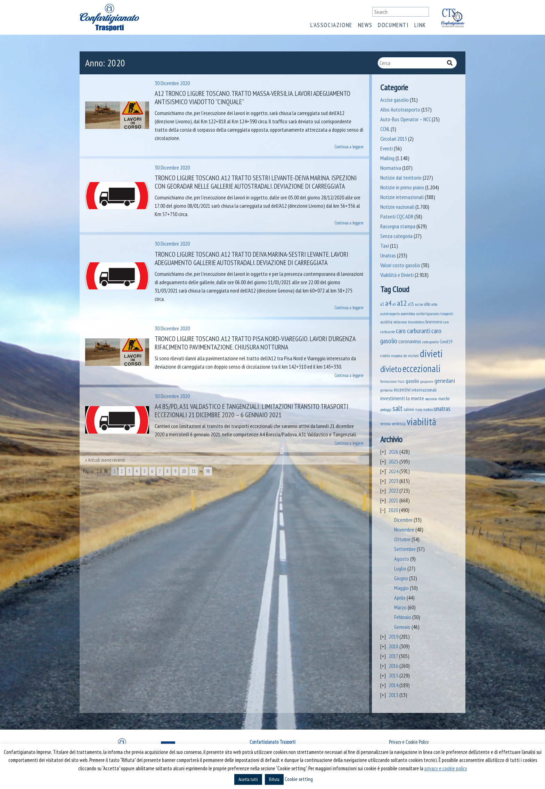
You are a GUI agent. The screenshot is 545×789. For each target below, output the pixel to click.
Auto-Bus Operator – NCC (405, 119)
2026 (393, 451)
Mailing (387, 158)
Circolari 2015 (393, 138)
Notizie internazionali (402, 197)
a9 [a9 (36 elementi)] (394, 304)
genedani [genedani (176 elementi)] (444, 381)
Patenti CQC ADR (396, 216)
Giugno (401, 578)
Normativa (390, 167)
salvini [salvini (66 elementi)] (409, 409)
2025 (393, 461)
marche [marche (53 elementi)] (444, 399)
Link (420, 25)
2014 (393, 685)
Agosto (401, 558)
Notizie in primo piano (402, 187)
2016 (393, 665)
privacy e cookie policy (445, 768)
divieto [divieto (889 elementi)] (390, 369)
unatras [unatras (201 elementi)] (442, 408)
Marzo (400, 607)
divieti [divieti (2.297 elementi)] (431, 353)
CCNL (385, 128)
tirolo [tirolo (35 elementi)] (418, 409)
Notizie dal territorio (401, 177)
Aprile (400, 597)
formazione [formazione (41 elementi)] (388, 381)
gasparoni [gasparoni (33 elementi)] (426, 381)
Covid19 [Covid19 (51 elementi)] (446, 341)
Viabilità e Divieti (397, 274)
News (365, 25)
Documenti (393, 25)
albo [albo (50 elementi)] (427, 304)
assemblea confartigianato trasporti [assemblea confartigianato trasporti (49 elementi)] (427, 313)
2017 (393, 655)
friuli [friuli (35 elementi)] (401, 381)
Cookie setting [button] (299, 779)
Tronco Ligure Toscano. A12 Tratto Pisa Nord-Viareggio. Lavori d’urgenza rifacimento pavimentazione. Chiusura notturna (255, 343)
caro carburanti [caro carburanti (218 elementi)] (413, 331)
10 (184, 471)
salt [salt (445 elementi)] (397, 408)
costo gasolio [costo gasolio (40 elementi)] (430, 341)
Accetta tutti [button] (248, 779)
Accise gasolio (394, 99)
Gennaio (402, 626)
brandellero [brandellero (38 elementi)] (416, 322)
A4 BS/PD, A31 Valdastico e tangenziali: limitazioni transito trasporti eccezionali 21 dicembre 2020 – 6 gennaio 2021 (251, 410)
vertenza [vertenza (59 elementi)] (399, 424)
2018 (393, 646)
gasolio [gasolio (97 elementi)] (412, 380)
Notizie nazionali (397, 206)
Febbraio (402, 617)
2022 (393, 490)
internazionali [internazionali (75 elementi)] (424, 390)
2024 (393, 471)
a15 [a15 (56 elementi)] (411, 304)
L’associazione (331, 25)
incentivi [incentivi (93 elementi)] (402, 389)
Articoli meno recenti (106, 460)
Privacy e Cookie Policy (409, 742)
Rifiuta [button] (274, 779)
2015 (393, 675)
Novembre (404, 529)
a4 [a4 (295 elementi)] (388, 303)
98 (208, 471)
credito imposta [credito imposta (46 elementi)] (391, 355)
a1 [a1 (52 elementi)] (382, 304)
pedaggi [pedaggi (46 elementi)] (385, 409)
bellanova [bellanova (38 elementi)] (400, 322)
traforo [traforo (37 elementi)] (428, 409)
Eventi (386, 148)
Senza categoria (396, 235)
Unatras (388, 255)
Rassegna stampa (397, 226)
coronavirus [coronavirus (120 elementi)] (409, 341)
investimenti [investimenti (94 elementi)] (392, 398)
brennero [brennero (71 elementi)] (433, 322)
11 (194, 471)
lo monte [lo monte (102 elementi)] (415, 398)
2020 (393, 510)
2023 (393, 480)
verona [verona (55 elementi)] (385, 424)
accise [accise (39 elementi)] (419, 304)
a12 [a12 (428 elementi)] (402, 303)
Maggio (401, 587)
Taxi (384, 245)
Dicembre (403, 519)
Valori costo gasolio (400, 265)
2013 (393, 694)
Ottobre (402, 539)
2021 (393, 500)
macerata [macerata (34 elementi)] (431, 398)
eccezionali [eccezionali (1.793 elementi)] (421, 368)
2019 (393, 636)
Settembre (405, 548)
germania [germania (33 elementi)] (386, 390)
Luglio (400, 568)
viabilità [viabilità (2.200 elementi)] (421, 421)
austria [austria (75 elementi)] (386, 322)
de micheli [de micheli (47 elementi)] (411, 355)
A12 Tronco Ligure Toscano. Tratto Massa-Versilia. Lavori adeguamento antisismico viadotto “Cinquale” (252, 97)
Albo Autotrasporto (400, 109)
